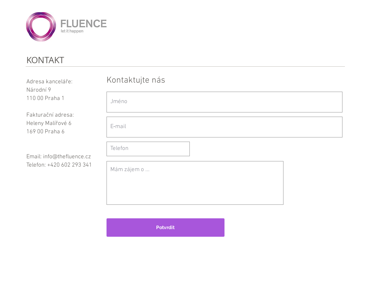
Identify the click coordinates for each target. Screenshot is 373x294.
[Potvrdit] (165, 227)
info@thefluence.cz (67, 156)
